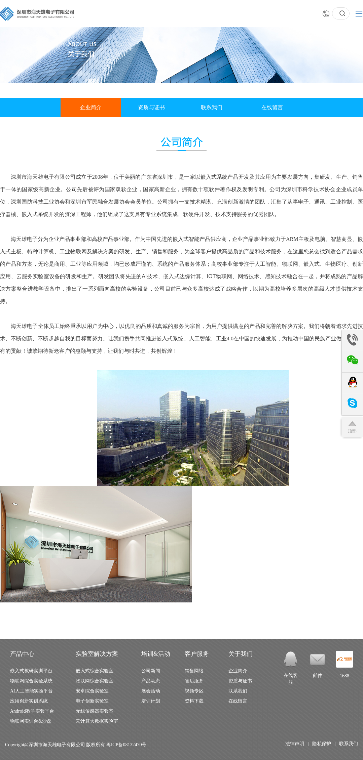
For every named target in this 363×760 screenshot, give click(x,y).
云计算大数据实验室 (97, 721)
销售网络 (194, 670)
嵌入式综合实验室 (94, 670)
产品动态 (150, 680)
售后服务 (194, 680)
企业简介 (91, 107)
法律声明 (294, 743)
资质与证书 (151, 107)
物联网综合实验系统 (31, 680)
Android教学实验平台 (32, 711)
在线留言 (272, 107)
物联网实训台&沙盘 (30, 721)
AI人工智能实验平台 (31, 690)
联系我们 (211, 107)
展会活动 (150, 690)
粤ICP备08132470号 (126, 744)
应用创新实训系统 (29, 701)
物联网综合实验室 (94, 680)
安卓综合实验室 (92, 690)
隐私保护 (321, 743)
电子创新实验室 (92, 701)
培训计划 (150, 701)
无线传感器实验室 (94, 711)
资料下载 (194, 701)
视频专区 (194, 690)
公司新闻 (150, 670)
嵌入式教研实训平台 (31, 670)
